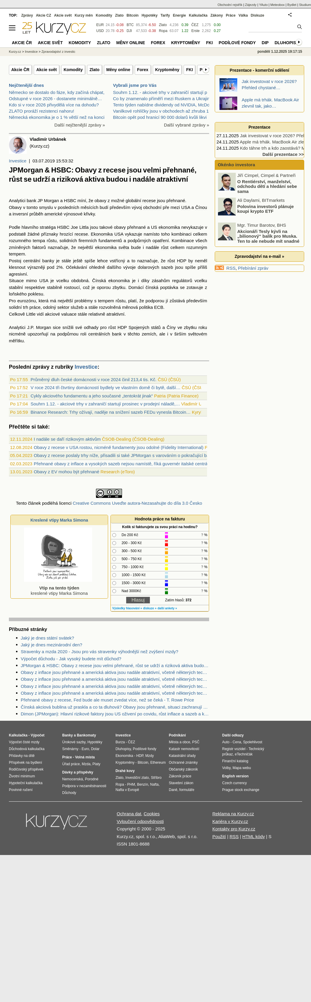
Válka (243, 15)
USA (185, 207)
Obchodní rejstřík (230, 5)
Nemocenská (72, 779)
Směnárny (70, 749)
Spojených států (145, 327)
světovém (197, 333)
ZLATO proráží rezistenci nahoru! (41, 111)
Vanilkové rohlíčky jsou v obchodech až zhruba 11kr (164, 111)
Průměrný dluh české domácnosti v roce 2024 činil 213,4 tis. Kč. (93, 379)
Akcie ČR (20, 69)
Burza (120, 742)
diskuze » (149, 608)
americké (53, 213)
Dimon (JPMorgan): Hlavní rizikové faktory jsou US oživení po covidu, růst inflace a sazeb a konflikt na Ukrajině (115, 713)
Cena (237, 742)
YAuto (263, 5)
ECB (158, 307)
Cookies (152, 813)
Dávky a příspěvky (77, 772)
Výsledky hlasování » (127, 608)
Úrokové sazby (73, 742)
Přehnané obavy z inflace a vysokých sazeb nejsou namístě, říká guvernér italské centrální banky (129, 463)
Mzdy (149, 756)
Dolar (95, 749)
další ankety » (167, 608)
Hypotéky (150, 15)
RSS (230, 268)
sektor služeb (70, 307)
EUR (100, 25)
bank (31, 200)
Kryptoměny (167, 69)
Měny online (118, 69)
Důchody (69, 793)
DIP (265, 42)
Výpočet (37, 735)
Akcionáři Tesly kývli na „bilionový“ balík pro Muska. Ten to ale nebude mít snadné (268, 235)
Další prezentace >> (283, 154)
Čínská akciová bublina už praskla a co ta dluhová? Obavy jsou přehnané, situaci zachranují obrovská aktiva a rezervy (115, 706)
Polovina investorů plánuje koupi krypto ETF (265, 209)
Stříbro (156, 778)
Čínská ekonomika (111, 280)
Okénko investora (236, 164)
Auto (226, 742)
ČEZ (194, 25)
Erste (195, 31)
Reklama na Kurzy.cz (233, 813)
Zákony (216, 15)
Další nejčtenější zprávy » (79, 124)
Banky (67, 735)
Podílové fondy (237, 42)
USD (100, 31)
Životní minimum (22, 776)
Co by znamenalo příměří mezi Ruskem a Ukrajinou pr (166, 98)
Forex (142, 69)
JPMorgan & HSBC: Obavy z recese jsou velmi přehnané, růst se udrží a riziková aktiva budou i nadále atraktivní (115, 665)
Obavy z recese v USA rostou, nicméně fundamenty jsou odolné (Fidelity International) (118, 447)
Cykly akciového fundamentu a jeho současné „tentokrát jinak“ (92, 395)
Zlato (94, 69)
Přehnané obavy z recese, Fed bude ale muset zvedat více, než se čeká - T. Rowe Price (107, 699)
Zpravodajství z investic (58, 51)
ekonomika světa (112, 247)
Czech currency (234, 783)
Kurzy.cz (15, 51)
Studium (305, 5)
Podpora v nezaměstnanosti (84, 786)
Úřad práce (71, 764)
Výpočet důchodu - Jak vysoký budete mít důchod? (71, 658)
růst (165, 247)
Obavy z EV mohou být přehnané (66, 471)
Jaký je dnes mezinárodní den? (51, 644)
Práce (231, 15)
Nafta (154, 784)
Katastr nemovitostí (184, 749)
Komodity (73, 69)
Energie (179, 15)
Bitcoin (132, 15)
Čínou (201, 207)
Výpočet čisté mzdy (24, 742)
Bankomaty (86, 735)
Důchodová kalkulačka (26, 749)
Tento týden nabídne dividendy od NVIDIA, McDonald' (166, 104)
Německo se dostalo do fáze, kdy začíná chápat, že (59, 92)
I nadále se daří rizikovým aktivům (67, 439)
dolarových (148, 267)
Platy (96, 764)
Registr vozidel (234, 749)
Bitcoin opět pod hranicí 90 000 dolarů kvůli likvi (160, 117)
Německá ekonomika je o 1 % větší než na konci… (59, 117)
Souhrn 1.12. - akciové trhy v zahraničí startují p (160, 92)
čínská (151, 287)
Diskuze (257, 15)
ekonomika (169, 227)
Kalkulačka (198, 15)
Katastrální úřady (182, 756)
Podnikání (177, 735)
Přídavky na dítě (22, 756)
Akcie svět (46, 69)
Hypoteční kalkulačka (25, 783)
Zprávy (27, 15)
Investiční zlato (137, 778)
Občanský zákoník (183, 769)
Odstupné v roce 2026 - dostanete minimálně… (55, 98)
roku (202, 327)
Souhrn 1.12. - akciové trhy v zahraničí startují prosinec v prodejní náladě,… (105, 403)
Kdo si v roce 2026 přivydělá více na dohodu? (54, 104)
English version (235, 776)
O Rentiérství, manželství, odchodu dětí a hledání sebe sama (267, 186)
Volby (226, 768)
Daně (173, 790)
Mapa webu (242, 768)
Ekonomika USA (107, 233)
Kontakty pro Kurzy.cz (233, 828)
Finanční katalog (235, 761)
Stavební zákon (181, 783)
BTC (130, 25)
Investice (17, 160)
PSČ (196, 742)
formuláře (186, 790)
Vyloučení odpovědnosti (140, 821)
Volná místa (84, 757)
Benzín (142, 784)
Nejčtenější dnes (26, 85)
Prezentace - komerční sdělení (259, 70)
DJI (129, 31)
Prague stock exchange (240, 790)
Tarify (165, 15)
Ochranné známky (183, 762)
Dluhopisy (287, 42)
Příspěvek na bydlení (25, 762)
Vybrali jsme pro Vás (135, 85)
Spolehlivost (252, 742)
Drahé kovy (125, 771)
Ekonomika (124, 756)
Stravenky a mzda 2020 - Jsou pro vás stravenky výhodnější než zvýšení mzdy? (99, 651)
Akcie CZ (43, 15)
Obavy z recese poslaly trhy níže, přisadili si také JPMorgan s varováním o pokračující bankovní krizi (132, 455)
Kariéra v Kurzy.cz (230, 821)
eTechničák (244, 754)
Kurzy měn (84, 15)
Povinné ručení (21, 790)
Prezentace (259, 127)
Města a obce (179, 742)
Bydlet (291, 5)
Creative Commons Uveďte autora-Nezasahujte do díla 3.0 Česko (137, 503)
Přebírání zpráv (253, 268)
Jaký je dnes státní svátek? (47, 637)
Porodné (91, 779)
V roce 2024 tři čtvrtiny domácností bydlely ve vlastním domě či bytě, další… (105, 387)
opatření (161, 240)
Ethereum (158, 762)
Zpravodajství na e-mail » (259, 256)
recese (149, 200)
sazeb (167, 267)
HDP (181, 260)
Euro (85, 749)
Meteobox (277, 5)
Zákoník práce (180, 776)
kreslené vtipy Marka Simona (58, 588)
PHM (131, 784)
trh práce (32, 307)
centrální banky (38, 260)
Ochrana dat (129, 813)
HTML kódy (253, 836)
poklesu (35, 293)
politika (146, 307)
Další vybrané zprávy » (186, 124)
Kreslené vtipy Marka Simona (59, 520)
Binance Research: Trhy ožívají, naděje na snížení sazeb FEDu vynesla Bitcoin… (110, 412)
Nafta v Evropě (127, 790)
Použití (219, 836)
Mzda (86, 764)
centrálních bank (105, 333)
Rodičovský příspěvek (26, 769)
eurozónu (26, 300)
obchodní (152, 207)
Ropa (163, 31)
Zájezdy (251, 5)
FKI (189, 69)
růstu (52, 240)
